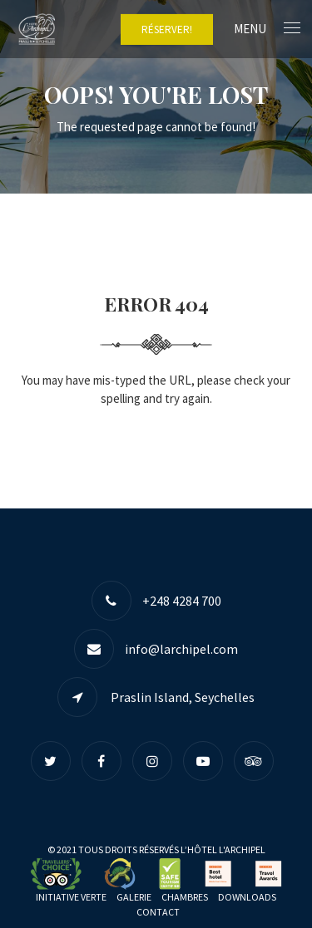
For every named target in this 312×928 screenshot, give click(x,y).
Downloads (247, 897)
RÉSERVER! (166, 29)
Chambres (184, 897)
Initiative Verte (71, 897)
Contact (158, 912)
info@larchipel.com (181, 649)
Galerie (133, 897)
